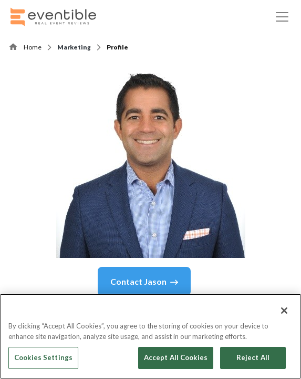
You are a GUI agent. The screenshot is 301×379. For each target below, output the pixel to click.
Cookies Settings (43, 357)
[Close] (284, 310)
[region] (150, 336)
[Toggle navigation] (282, 16)
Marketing (74, 47)
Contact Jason (144, 281)
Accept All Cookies (175, 357)
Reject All (252, 357)
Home (32, 47)
